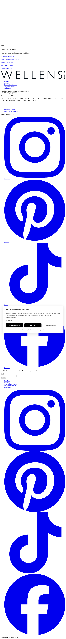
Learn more (9, 320)
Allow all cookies (14, 325)
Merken (6, 83)
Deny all (33, 325)
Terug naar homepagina (7, 56)
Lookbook (7, 81)
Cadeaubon (7, 88)
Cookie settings (51, 325)
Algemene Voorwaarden (11, 111)
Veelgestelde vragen (10, 86)
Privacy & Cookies (9, 109)
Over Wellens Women (10, 85)
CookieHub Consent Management (36, 330)
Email (2, 374)
